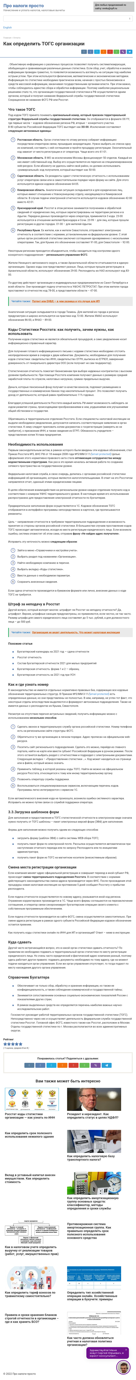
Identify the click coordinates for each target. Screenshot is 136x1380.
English (7, 27)
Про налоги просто (23, 5)
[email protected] (101, 454)
